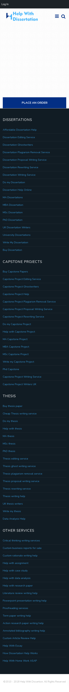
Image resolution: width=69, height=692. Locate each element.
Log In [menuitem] (4, 4)
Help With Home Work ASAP (20, 661)
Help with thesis (12, 428)
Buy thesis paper (12, 406)
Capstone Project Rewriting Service (23, 316)
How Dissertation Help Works (20, 653)
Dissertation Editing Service (19, 137)
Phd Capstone (11, 369)
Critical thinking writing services (21, 540)
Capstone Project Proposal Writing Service (27, 309)
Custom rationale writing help (20, 555)
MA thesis (8, 436)
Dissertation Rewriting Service (20, 167)
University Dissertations (17, 235)
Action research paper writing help (23, 623)
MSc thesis (9, 443)
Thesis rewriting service (17, 488)
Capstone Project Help (16, 294)
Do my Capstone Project (17, 324)
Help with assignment (15, 563)
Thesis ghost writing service (19, 466)
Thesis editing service (15, 458)
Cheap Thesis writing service (20, 413)
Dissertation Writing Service (19, 175)
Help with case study (15, 570)
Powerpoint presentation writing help (25, 600)
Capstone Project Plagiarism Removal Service (29, 301)
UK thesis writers (13, 503)
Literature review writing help (20, 593)
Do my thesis (10, 421)
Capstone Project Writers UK (19, 384)
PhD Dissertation (12, 220)
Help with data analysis (17, 578)
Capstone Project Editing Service (22, 279)
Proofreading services (15, 608)
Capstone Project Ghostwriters (21, 286)
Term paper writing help (17, 615)
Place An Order (34, 103)
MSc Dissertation (13, 212)
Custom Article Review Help (19, 638)
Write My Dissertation (15, 242)
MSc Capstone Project (16, 354)
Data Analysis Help (14, 519)
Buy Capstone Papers (15, 271)
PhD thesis (9, 451)
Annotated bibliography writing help (24, 630)
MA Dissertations (13, 197)
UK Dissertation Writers (16, 227)
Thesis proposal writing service (21, 481)
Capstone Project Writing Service (22, 377)
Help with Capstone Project (19, 331)
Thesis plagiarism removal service (22, 473)
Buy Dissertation (12, 250)
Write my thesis (12, 511)
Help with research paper (18, 585)
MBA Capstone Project (16, 346)
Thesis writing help (14, 496)
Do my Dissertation (14, 182)
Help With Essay (12, 645)
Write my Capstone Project (18, 361)
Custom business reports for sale (22, 548)
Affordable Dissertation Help (20, 130)
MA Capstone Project (15, 339)
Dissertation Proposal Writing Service (25, 160)
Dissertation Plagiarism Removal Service (26, 152)
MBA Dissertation (13, 205)
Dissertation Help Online (17, 190)
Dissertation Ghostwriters (18, 145)
